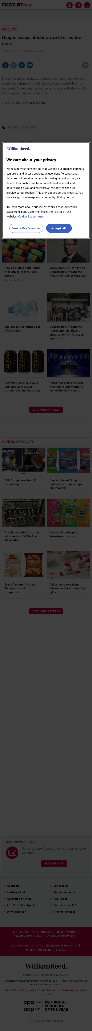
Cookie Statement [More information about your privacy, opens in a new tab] (30, 216)
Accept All (58, 228)
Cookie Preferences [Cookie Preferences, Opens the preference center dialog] (26, 228)
